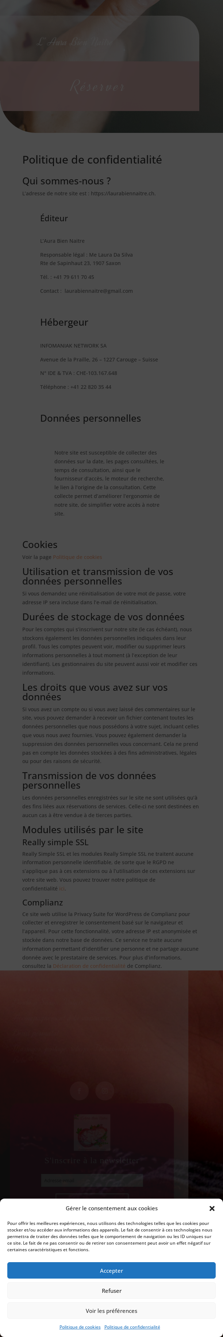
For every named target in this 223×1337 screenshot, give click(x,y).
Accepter (111, 1270)
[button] (212, 1208)
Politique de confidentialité (132, 1327)
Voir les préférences (111, 1310)
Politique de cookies (80, 1327)
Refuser (112, 1290)
